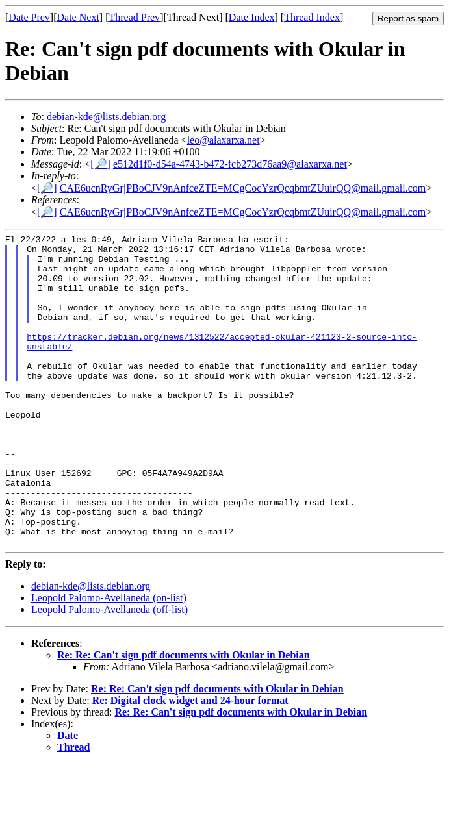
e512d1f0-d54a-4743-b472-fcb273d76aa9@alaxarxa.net (230, 163)
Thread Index (312, 17)
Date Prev (29, 17)
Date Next (78, 17)
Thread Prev (134, 17)
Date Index (252, 17)
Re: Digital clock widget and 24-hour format (190, 762)
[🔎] (100, 163)
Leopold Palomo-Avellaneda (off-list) (109, 671)
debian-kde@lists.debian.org (106, 116)
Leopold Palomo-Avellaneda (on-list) (108, 660)
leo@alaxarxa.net (223, 139)
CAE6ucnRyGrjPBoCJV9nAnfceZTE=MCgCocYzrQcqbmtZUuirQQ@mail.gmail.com (243, 188)
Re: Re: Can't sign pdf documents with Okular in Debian (183, 717)
